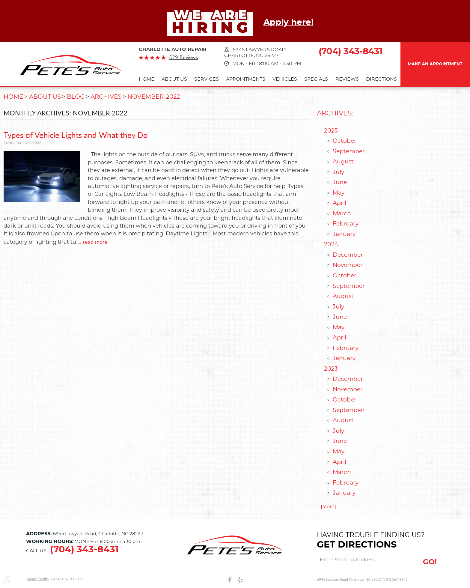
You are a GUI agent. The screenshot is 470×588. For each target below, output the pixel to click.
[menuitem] (146, 79)
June (340, 182)
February (345, 224)
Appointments (245, 79)
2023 (331, 369)
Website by (67, 579)
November (348, 265)
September (349, 151)
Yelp (240, 580)
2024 (331, 244)
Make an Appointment (435, 64)
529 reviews (183, 57)
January (344, 234)
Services (206, 79)
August (343, 162)
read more (95, 241)
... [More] (326, 506)
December (348, 255)
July (338, 172)
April (339, 203)
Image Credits (38, 579)
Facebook (230, 580)
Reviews (347, 79)
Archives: (335, 113)
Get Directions (357, 544)
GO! (430, 562)
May (338, 193)
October (344, 141)
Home (146, 79)
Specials (316, 79)
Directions (381, 79)
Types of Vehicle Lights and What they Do (76, 135)
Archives (106, 97)
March (342, 213)
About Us (174, 79)
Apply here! (288, 22)
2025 (331, 131)
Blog (76, 97)
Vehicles (284, 79)
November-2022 (153, 97)
